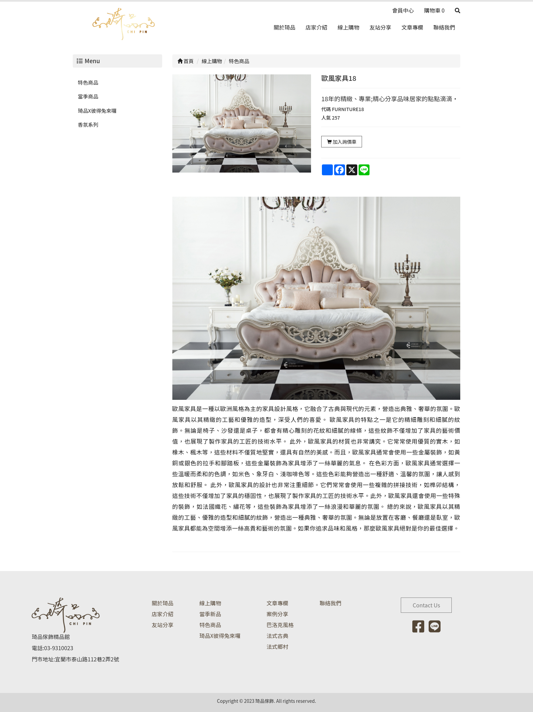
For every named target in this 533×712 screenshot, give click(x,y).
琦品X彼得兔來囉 (97, 110)
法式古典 (277, 635)
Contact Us (426, 605)
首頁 (185, 61)
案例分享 (277, 614)
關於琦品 (284, 27)
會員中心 (403, 10)
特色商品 (88, 82)
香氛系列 (88, 124)
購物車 (434, 10)
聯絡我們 (444, 27)
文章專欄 (412, 27)
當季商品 (88, 96)
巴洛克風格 (280, 625)
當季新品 (210, 614)
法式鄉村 (277, 646)
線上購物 (348, 27)
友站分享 (380, 27)
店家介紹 (316, 27)
